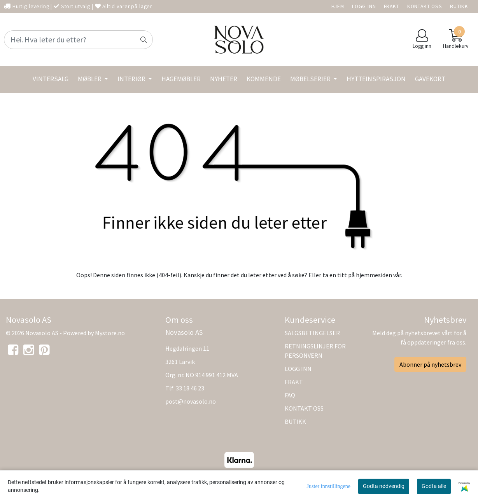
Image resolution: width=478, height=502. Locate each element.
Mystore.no (110, 333)
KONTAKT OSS (424, 6)
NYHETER (223, 79)
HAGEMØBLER (181, 79)
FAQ (290, 395)
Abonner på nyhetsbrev (430, 364)
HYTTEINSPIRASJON (376, 79)
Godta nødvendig (383, 486)
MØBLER (90, 79)
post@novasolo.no (190, 401)
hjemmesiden (374, 275)
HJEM (337, 6)
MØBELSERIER (311, 79)
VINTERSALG (50, 79)
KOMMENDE (264, 79)
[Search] (78, 39)
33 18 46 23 (190, 388)
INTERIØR (132, 79)
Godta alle (434, 486)
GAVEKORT (430, 79)
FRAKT (391, 6)
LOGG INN (364, 6)
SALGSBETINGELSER (312, 333)
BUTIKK (459, 6)
